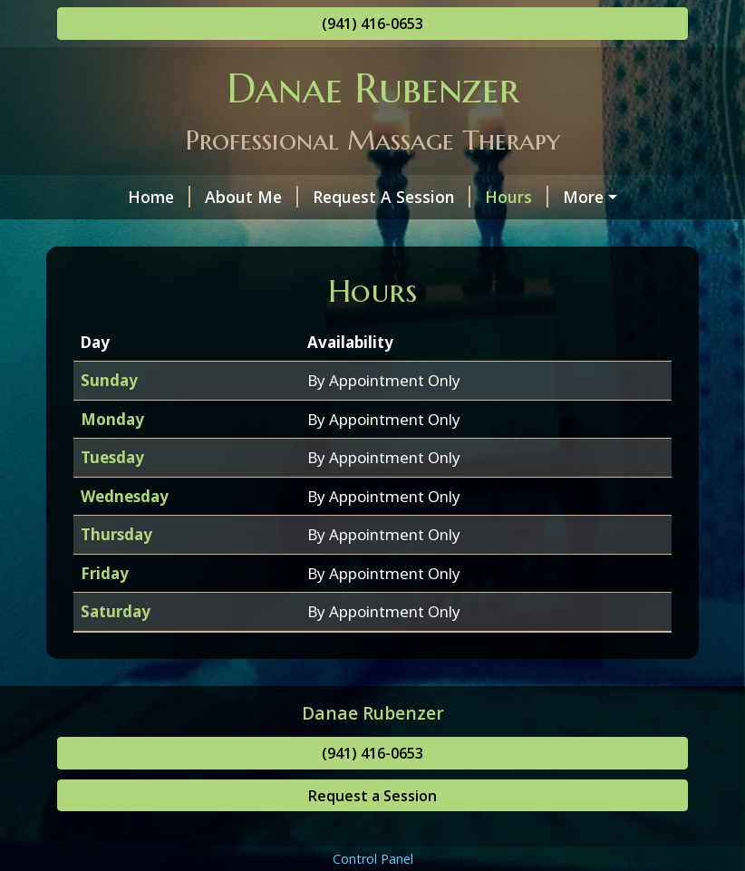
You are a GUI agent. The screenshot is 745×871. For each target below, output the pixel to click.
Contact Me (125, 236)
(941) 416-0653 (372, 24)
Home (103, 197)
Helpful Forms (570, 197)
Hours (460, 197)
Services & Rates (255, 236)
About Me (195, 197)
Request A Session (335, 197)
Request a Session (372, 834)
